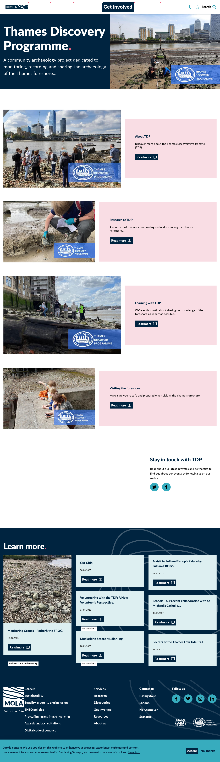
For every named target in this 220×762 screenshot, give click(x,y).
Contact (172, 8)
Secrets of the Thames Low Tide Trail (178, 694)
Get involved (116, 5)
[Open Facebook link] (166, 522)
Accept (192, 751)
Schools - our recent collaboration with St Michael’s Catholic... (176, 648)
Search (209, 8)
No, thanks (208, 751)
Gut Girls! (91, 598)
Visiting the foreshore (38, 413)
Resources (138, 5)
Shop (191, 8)
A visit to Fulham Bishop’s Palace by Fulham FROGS (182, 601)
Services (53, 5)
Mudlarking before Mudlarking (101, 687)
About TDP (147, 137)
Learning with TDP (156, 321)
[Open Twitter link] (154, 522)
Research (71, 5)
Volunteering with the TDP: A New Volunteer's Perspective (107, 641)
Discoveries (92, 5)
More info (134, 752)
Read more (144, 159)
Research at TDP (32, 229)
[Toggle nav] (4, 8)
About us (54, 10)
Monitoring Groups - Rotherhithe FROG (31, 669)
